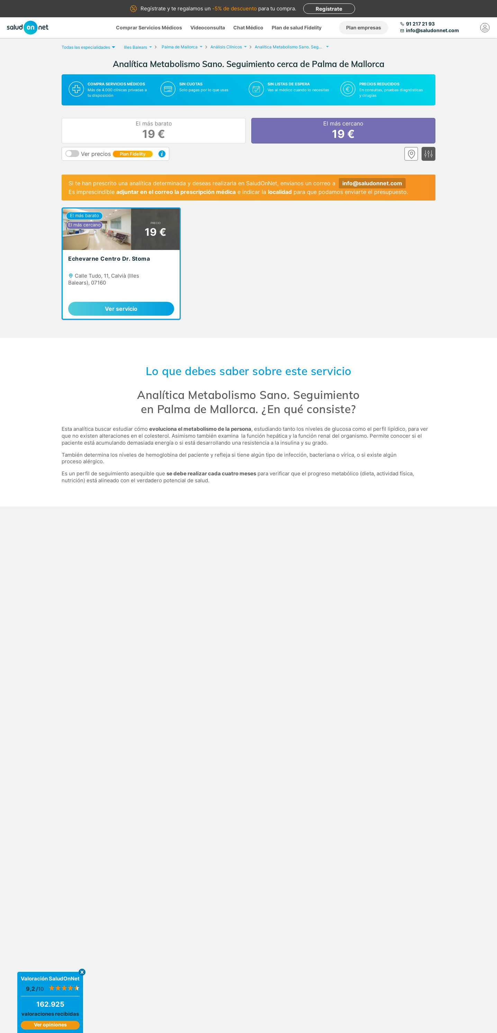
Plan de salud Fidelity (297, 27)
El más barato (154, 130)
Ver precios (117, 153)
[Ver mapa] (411, 154)
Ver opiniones (50, 1024)
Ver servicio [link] (121, 308)
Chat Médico (248, 27)
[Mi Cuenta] (485, 27)
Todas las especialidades (88, 47)
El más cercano (343, 130)
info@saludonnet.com (372, 183)
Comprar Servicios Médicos (149, 27)
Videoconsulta (207, 27)
